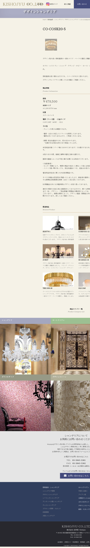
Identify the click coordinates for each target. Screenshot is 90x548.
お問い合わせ (82, 4)
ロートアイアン (83, 531)
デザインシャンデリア (50, 538)
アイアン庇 (82, 538)
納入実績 (67, 4)
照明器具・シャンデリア (51, 531)
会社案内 (40, 4)
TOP (28, 4)
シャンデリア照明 (49, 535)
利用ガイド (54, 4)
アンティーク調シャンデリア (52, 545)
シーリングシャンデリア (51, 542)
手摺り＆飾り (82, 535)
